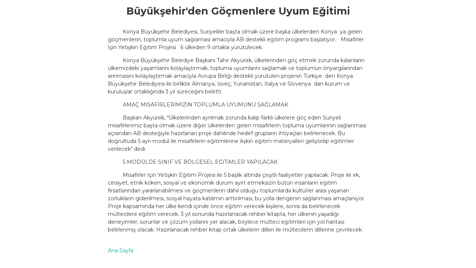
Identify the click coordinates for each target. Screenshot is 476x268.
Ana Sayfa (121, 250)
